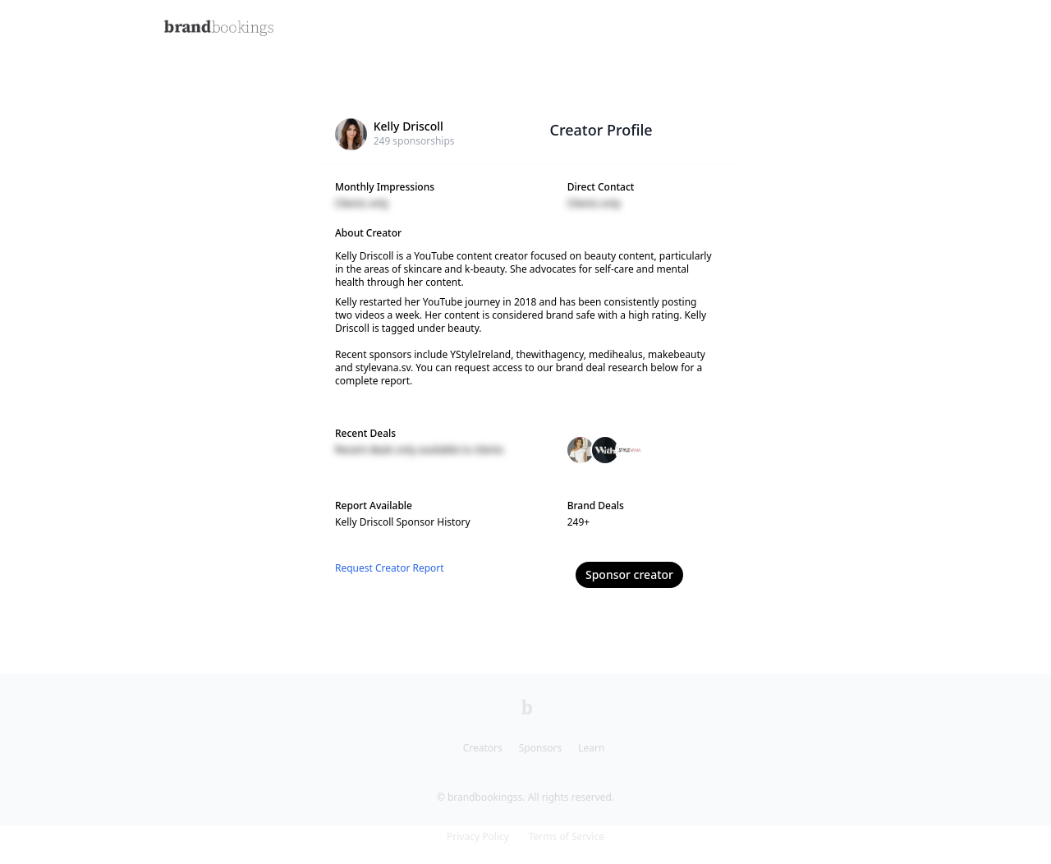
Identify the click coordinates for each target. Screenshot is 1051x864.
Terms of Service (566, 836)
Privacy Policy (478, 836)
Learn (591, 748)
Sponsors (540, 748)
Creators (483, 748)
